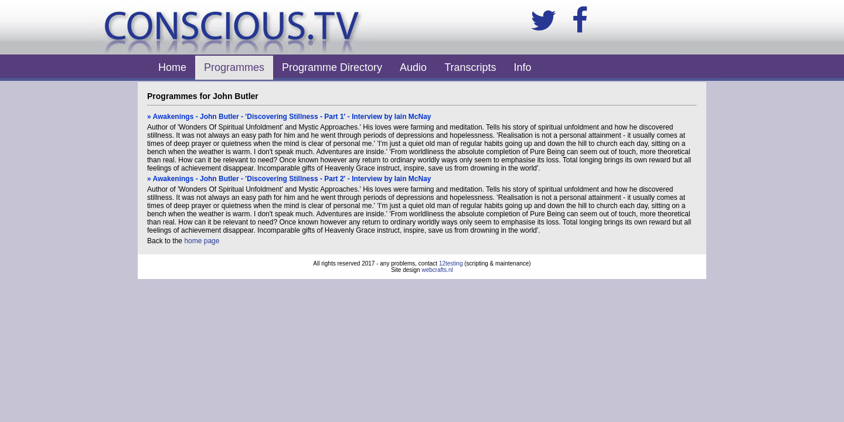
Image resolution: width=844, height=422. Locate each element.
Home (172, 67)
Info (523, 67)
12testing (451, 263)
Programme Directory (332, 67)
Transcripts (470, 67)
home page (201, 241)
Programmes (234, 67)
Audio (413, 67)
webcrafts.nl (436, 270)
